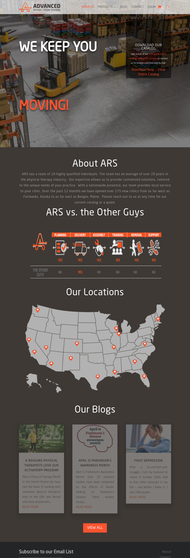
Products (105, 7)
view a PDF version (147, 59)
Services (87, 7)
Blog (123, 7)
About (166, 552)
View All (95, 528)
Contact (137, 7)
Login (152, 7)
